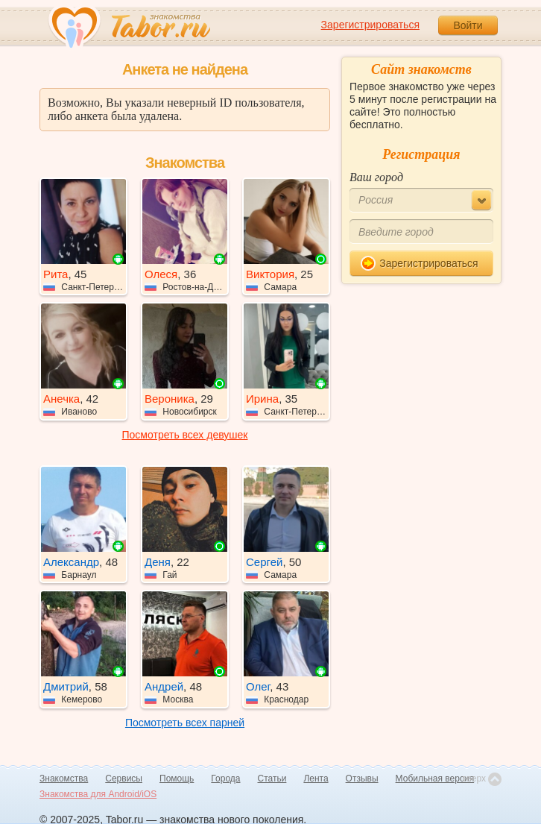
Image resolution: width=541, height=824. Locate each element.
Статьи (272, 778)
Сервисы (123, 778)
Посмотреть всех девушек (185, 435)
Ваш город (376, 177)
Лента (315, 778)
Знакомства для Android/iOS (97, 794)
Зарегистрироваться (370, 25)
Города (225, 778)
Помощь (176, 778)
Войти (467, 25)
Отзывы (362, 778)
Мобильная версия (435, 778)
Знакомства (63, 778)
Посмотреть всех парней (184, 723)
